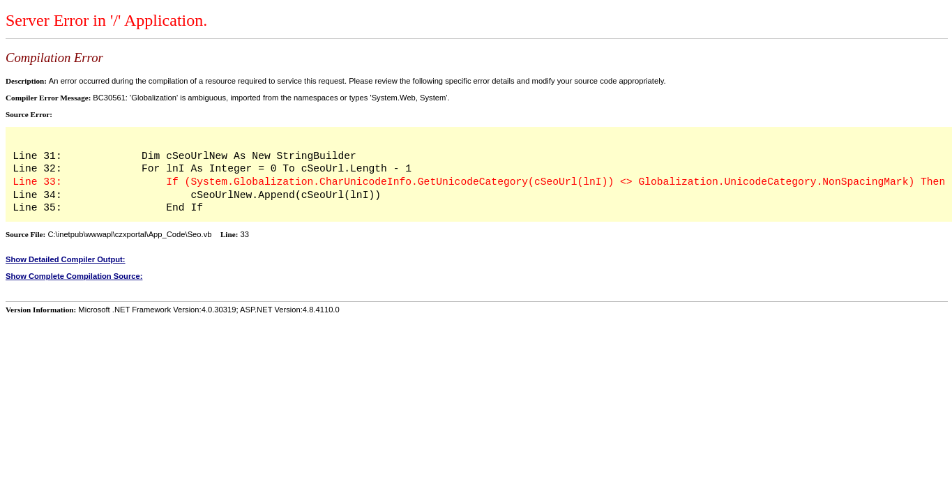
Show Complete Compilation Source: (74, 276)
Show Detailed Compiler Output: (66, 259)
